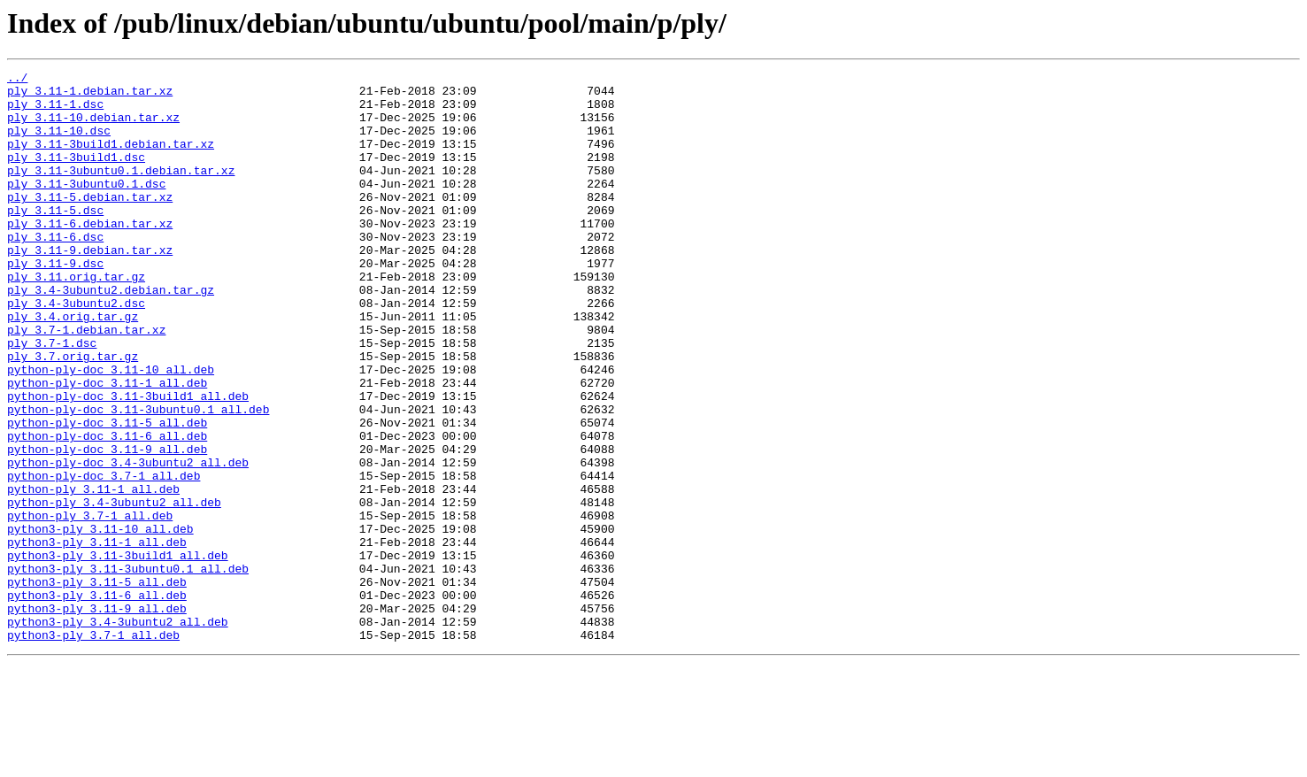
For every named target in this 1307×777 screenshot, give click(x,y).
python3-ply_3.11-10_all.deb (100, 621)
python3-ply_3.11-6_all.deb (97, 701)
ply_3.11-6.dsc (55, 271)
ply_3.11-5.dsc (55, 239)
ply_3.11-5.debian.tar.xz (90, 223)
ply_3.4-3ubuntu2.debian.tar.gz (110, 334)
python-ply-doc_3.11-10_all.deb (110, 430)
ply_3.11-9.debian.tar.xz (90, 287)
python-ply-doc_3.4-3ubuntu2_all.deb (128, 542)
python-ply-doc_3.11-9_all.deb (107, 526)
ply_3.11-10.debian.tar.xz (93, 127)
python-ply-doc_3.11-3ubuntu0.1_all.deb (138, 478)
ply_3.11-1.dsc (55, 111)
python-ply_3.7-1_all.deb (90, 605)
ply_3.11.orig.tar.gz (76, 319)
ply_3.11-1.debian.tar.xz (90, 96)
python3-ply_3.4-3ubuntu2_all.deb (117, 733)
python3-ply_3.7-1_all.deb (93, 749)
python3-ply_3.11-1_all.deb (97, 637)
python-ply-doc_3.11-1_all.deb (107, 446)
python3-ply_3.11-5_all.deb (97, 685)
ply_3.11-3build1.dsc (76, 175)
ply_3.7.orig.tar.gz (72, 414)
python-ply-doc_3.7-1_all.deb (103, 557)
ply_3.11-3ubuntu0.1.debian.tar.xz (120, 191)
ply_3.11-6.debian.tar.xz (90, 255)
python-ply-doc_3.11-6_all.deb (107, 510)
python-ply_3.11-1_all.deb (93, 573)
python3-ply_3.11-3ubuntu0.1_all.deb (128, 669)
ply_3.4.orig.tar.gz (72, 366)
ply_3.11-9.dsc (55, 303)
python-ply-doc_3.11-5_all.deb (107, 494)
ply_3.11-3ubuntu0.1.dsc (86, 207)
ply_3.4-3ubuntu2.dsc (76, 350)
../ (17, 80)
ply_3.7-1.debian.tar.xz (86, 382)
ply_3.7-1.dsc (51, 398)
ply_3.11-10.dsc (59, 143)
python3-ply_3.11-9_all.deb (97, 717)
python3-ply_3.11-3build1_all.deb (117, 653)
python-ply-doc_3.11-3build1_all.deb (128, 462)
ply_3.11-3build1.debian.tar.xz (110, 159)
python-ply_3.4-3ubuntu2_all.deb (114, 589)
